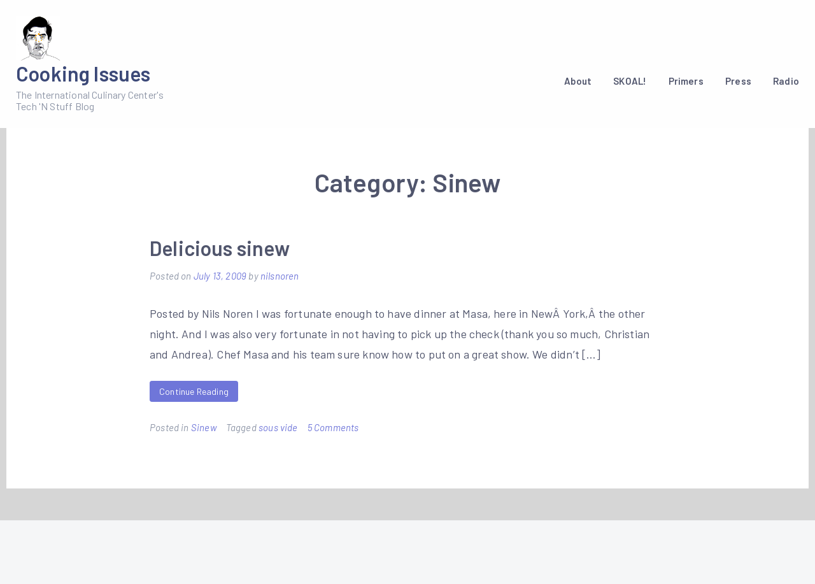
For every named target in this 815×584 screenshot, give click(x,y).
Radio (786, 81)
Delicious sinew (220, 248)
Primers (686, 81)
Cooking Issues (83, 73)
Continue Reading (194, 391)
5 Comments (333, 427)
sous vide (278, 427)
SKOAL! (629, 81)
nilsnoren (279, 275)
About (578, 81)
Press (738, 81)
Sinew (203, 427)
